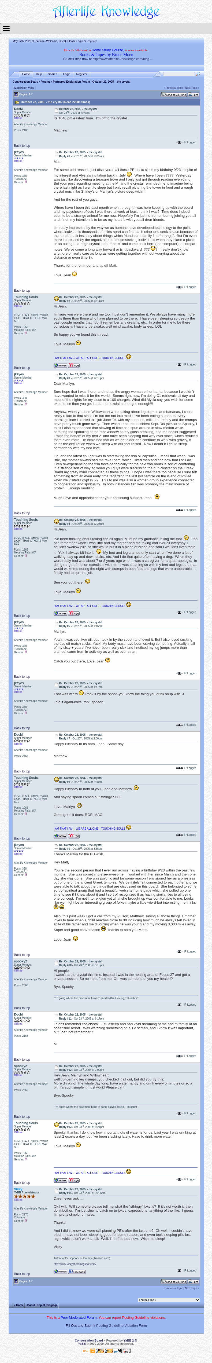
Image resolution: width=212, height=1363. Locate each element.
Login (79, 41)
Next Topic (191, 87)
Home (26, 74)
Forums (46, 81)
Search (52, 74)
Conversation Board (25, 81)
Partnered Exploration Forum (71, 81)
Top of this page (47, 1305)
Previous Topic (174, 87)
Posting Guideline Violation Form (121, 1326)
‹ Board (30, 1305)
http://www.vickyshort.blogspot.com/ (75, 1264)
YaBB (82, 1343)
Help (39, 74)
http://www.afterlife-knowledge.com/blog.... (122, 59)
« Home (19, 1305)
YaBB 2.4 (130, 1340)
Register (92, 41)
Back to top (22, 146)
